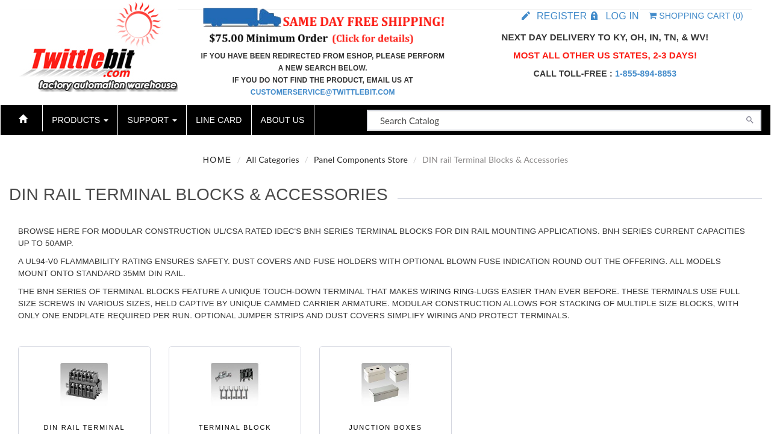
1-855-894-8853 (645, 73)
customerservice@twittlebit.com (323, 92)
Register (562, 16)
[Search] (750, 119)
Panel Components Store (361, 159)
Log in (621, 16)
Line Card (219, 120)
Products (80, 120)
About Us (283, 120)
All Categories (272, 159)
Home (217, 160)
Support (152, 120)
